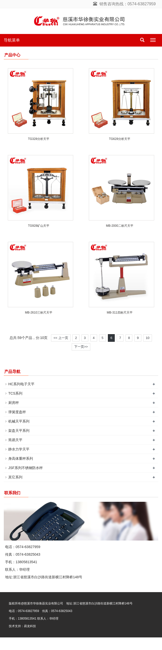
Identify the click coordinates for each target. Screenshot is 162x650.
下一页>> (81, 347)
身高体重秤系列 (20, 458)
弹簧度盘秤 (17, 412)
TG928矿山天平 (38, 225)
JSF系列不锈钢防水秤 (25, 468)
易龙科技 (30, 626)
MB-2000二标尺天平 (119, 225)
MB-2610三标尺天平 (38, 312)
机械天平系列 (18, 421)
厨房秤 (13, 403)
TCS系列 (15, 393)
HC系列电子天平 (21, 384)
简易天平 (15, 440)
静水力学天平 (18, 449)
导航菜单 (12, 40)
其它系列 (15, 477)
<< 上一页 (61, 338)
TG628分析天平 (119, 139)
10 (147, 338)
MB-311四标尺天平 (119, 312)
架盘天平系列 (18, 431)
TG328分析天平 (38, 139)
